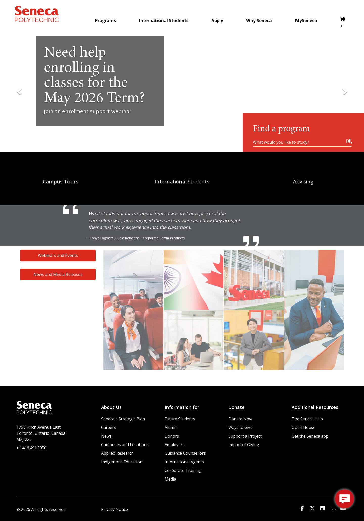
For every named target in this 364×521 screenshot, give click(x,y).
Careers (108, 427)
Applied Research (117, 453)
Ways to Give (240, 427)
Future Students (180, 419)
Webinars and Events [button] (58, 255)
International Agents (184, 462)
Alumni (171, 427)
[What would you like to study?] (302, 142)
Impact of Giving (243, 444)
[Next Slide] (344, 91)
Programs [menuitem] (105, 21)
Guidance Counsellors (185, 453)
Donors (172, 436)
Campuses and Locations (124, 444)
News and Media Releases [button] (57, 274)
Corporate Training (183, 470)
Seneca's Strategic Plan (123, 419)
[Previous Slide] (20, 91)
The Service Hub (307, 419)
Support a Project (245, 436)
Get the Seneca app (310, 436)
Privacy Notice (114, 509)
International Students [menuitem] (163, 21)
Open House (303, 427)
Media (170, 479)
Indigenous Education (121, 462)
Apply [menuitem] (217, 21)
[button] (343, 24)
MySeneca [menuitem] (306, 21)
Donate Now (240, 419)
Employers (175, 444)
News (106, 436)
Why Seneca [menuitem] (259, 21)
